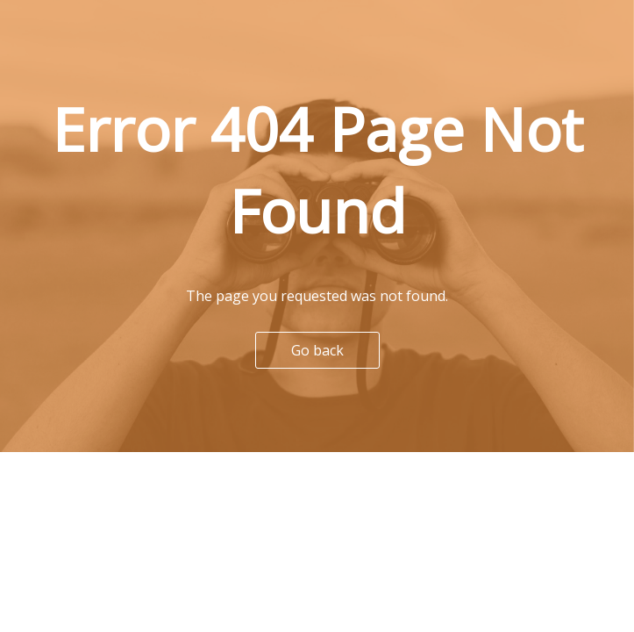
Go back (317, 350)
